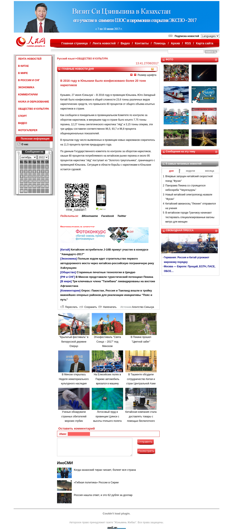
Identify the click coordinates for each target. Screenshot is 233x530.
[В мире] (66, 281)
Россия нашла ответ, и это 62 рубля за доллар (103, 495)
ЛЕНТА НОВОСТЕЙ (30, 58)
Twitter (121, 216)
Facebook (107, 216)
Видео (125, 43)
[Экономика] (68, 258)
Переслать (69, 307)
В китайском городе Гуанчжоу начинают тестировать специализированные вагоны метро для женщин (190, 217)
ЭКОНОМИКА (26, 87)
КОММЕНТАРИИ (28, 94)
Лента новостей (104, 43)
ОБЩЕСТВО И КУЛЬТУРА (33, 108)
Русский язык (65, 58)
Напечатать (107, 307)
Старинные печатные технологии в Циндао (106, 272)
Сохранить (88, 307)
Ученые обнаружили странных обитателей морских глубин (73, 416)
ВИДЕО (22, 123)
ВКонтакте (90, 216)
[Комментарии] (70, 290)
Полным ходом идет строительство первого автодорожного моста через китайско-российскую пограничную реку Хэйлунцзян (107, 263)
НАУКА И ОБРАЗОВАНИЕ (33, 101)
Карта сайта (204, 43)
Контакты (142, 43)
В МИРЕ (23, 73)
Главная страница (74, 43)
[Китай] (65, 249)
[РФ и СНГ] (67, 276)
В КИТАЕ (23, 66)
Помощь (160, 43)
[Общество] (68, 272)
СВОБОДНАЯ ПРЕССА (180, 230)
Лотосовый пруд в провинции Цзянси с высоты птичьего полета (107, 416)
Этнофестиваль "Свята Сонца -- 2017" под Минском (107, 342)
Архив (175, 43)
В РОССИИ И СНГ (29, 80)
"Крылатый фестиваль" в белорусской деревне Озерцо (73, 342)
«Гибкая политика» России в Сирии (96, 482)
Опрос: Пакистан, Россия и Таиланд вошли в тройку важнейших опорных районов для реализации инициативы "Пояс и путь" (106, 295)
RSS (188, 43)
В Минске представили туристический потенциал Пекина (114, 276)
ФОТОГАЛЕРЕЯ (27, 130)
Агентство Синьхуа (143, 307)
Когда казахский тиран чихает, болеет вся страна (105, 469)
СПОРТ (22, 116)
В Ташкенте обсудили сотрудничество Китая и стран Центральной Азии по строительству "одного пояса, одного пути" (141, 383)
